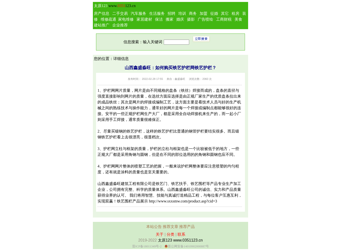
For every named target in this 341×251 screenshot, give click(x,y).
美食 (238, 19)
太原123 (100, 6)
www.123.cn (122, 6)
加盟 (203, 13)
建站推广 (101, 25)
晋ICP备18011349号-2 (147, 246)
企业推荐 (120, 25)
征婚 (214, 13)
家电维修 (126, 19)
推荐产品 (187, 227)
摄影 (191, 19)
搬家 (169, 19)
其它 (225, 13)
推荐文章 (170, 227)
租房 (235, 13)
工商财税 (224, 19)
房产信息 (101, 13)
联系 (181, 234)
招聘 (171, 13)
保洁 (159, 19)
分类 (170, 234)
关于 (159, 234)
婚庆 (180, 19)
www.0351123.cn (188, 240)
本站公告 (154, 227)
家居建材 (144, 19)
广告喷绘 (205, 19)
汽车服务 (138, 13)
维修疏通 (108, 19)
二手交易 (120, 13)
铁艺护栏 (134, 131)
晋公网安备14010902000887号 (188, 246)
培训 (182, 13)
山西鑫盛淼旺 (109, 184)
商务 (193, 13)
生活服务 (157, 13)
